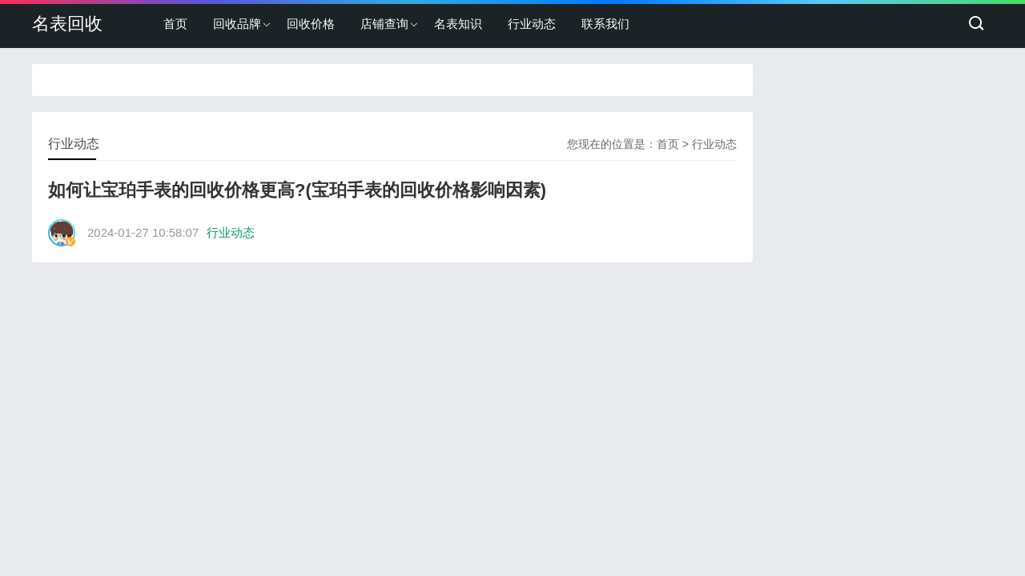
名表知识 (458, 23)
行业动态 (532, 23)
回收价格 (311, 23)
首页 (175, 23)
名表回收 (67, 24)
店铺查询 (384, 23)
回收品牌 (237, 23)
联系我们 (605, 23)
